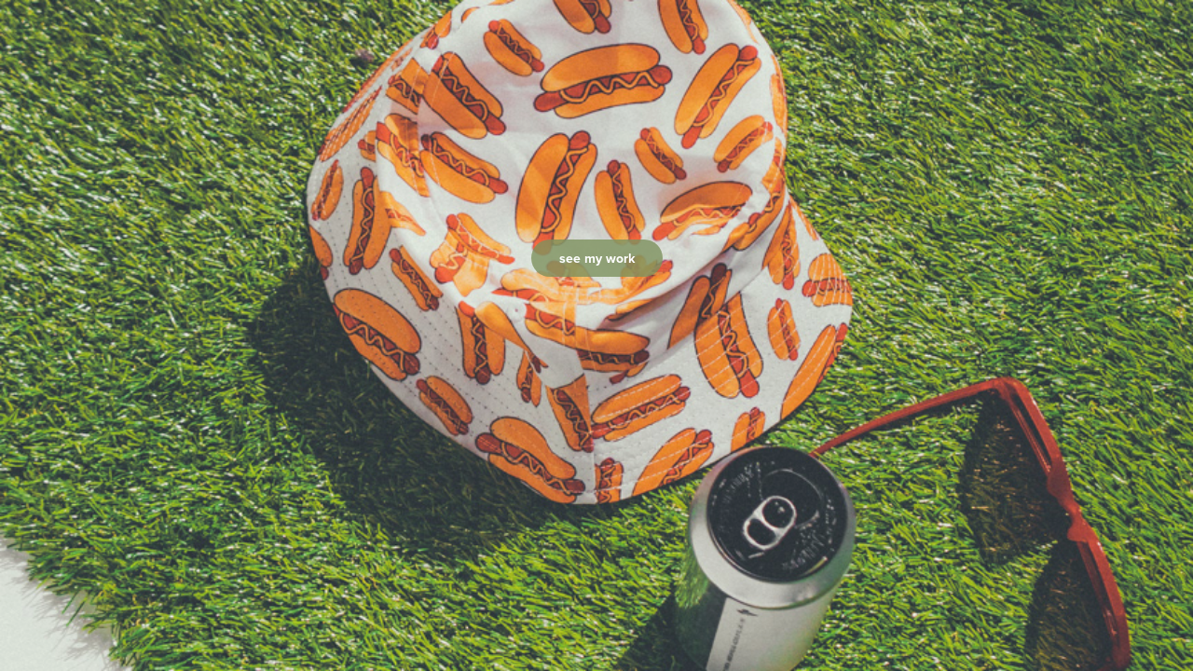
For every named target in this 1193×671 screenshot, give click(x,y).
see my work (597, 258)
